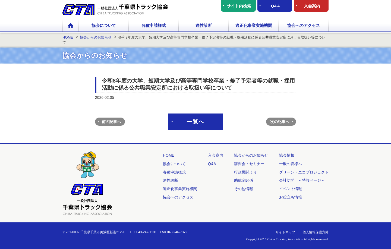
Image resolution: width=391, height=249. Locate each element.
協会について (104, 25)
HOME (70, 25)
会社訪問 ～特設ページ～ (302, 180)
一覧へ (195, 122)
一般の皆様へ (290, 164)
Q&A (275, 6)
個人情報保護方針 (315, 232)
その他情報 (243, 189)
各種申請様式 (153, 25)
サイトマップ (285, 232)
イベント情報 (290, 189)
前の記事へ (111, 121)
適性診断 (203, 25)
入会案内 (312, 6)
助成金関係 (243, 180)
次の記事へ (279, 121)
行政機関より (245, 172)
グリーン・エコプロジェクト (304, 172)
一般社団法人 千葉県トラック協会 (115, 9)
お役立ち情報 (290, 197)
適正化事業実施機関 (253, 25)
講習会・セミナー (249, 164)
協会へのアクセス (303, 25)
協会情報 (286, 155)
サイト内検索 (239, 6)
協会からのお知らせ (251, 155)
